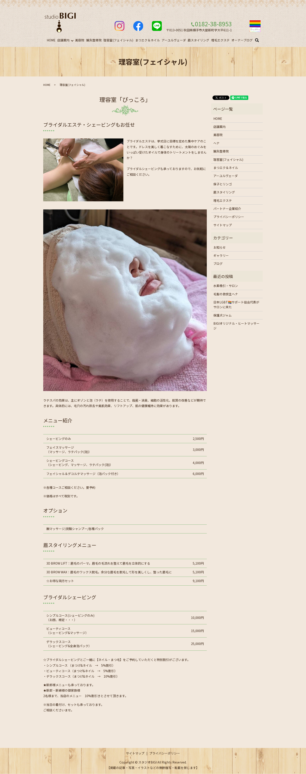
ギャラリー (221, 255)
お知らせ (219, 247)
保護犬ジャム (222, 315)
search (259, 40)
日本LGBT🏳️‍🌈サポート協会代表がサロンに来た (236, 304)
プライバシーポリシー (228, 217)
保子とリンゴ (222, 184)
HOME (51, 40)
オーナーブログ (242, 40)
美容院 (79, 40)
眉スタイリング (198, 40)
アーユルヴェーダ (174, 40)
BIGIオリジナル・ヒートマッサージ (236, 326)
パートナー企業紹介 (227, 209)
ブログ (218, 264)
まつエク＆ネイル (147, 40)
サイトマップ (222, 225)
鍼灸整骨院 (94, 40)
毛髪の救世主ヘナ (225, 294)
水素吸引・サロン (225, 286)
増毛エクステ (220, 40)
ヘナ (216, 143)
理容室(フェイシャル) (118, 40)
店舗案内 (63, 40)
